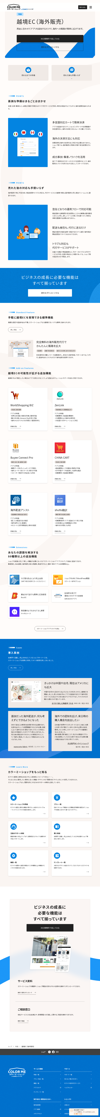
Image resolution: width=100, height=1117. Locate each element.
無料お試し (82, 7)
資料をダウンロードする (50, 47)
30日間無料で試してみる (50, 38)
